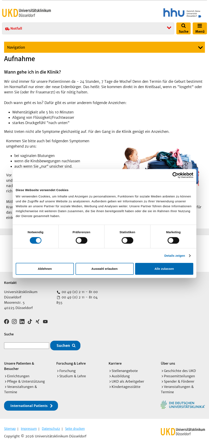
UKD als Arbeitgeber (128, 381)
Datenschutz (51, 429)
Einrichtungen (18, 376)
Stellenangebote (125, 371)
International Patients (29, 406)
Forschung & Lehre (71, 363)
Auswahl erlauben (104, 268)
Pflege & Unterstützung (26, 381)
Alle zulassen (164, 268)
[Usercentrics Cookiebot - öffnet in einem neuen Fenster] (175, 175)
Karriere (115, 363)
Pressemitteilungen (179, 376)
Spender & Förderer (179, 381)
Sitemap (10, 429)
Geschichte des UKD (180, 371)
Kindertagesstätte (126, 387)
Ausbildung (121, 376)
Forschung (67, 371)
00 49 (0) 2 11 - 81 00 (79, 292)
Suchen (63, 345)
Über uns (168, 363)
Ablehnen (45, 268)
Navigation (16, 47)
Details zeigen (174, 255)
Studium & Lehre (72, 376)
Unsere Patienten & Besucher (19, 366)
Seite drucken (75, 429)
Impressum (29, 429)
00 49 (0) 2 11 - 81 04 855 (77, 300)
